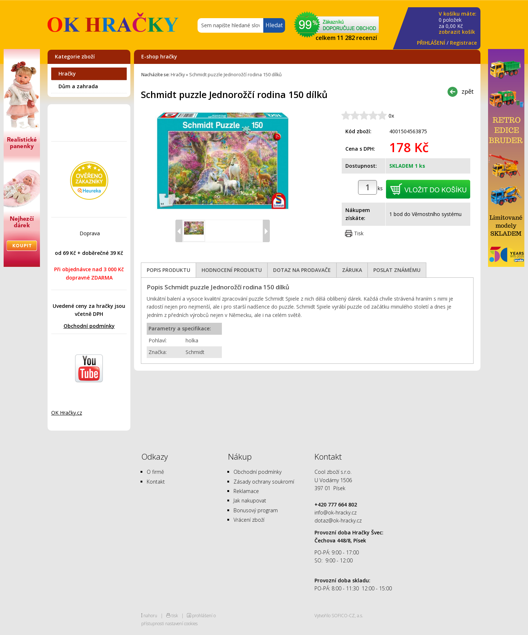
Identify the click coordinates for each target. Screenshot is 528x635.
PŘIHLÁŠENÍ (431, 42)
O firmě (155, 471)
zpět (468, 91)
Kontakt (156, 481)
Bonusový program (255, 510)
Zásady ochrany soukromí (263, 481)
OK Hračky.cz (66, 412)
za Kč (457, 23)
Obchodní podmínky (89, 325)
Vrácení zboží (248, 519)
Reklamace (246, 491)
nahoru (150, 615)
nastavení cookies (181, 623)
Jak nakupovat (249, 500)
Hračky (67, 73)
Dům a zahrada (78, 86)
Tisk (358, 233)
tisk (174, 615)
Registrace (463, 42)
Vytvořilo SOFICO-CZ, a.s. (338, 615)
